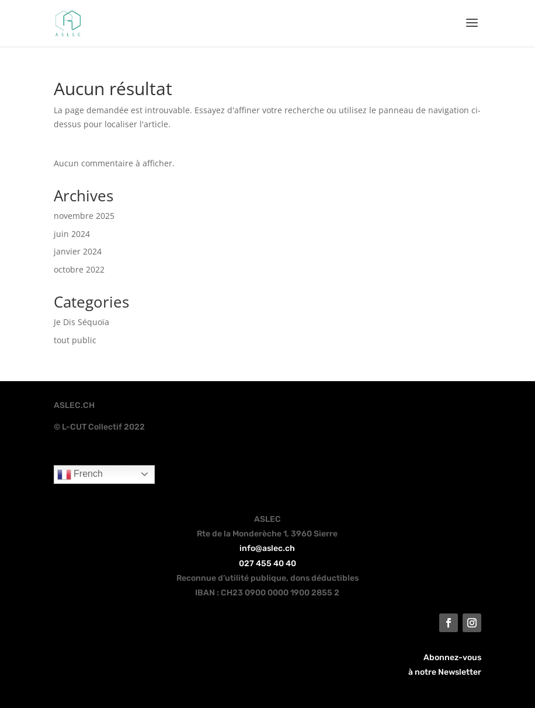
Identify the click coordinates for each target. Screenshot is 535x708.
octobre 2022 (79, 269)
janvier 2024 (78, 251)
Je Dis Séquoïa (81, 321)
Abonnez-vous (452, 657)
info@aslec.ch (267, 548)
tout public (75, 340)
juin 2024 (72, 233)
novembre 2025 (84, 215)
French (80, 475)
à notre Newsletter (444, 672)
